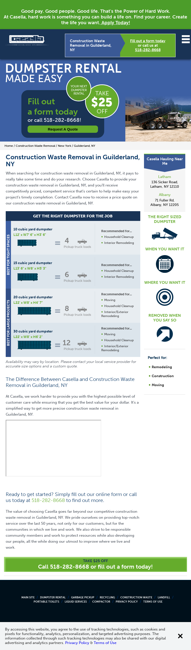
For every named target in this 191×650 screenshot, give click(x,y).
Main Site (28, 597)
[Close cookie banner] (180, 636)
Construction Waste (136, 597)
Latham (164, 176)
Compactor (101, 601)
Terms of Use (152, 601)
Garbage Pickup (82, 597)
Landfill (164, 597)
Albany (165, 194)
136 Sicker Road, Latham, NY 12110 (164, 184)
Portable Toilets (46, 601)
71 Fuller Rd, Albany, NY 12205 (164, 202)
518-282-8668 (148, 50)
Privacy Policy (127, 601)
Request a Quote (63, 129)
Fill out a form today (147, 41)
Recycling (107, 597)
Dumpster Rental (53, 597)
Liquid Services (76, 601)
